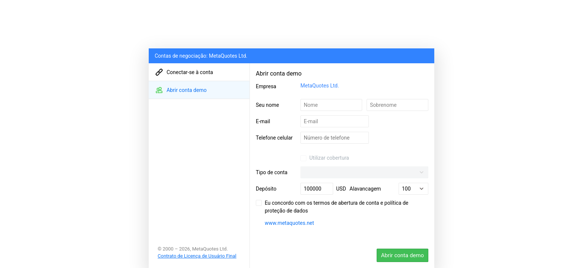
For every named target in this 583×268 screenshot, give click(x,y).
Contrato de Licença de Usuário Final (197, 256)
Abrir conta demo (402, 255)
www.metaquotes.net (289, 223)
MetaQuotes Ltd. (319, 86)
